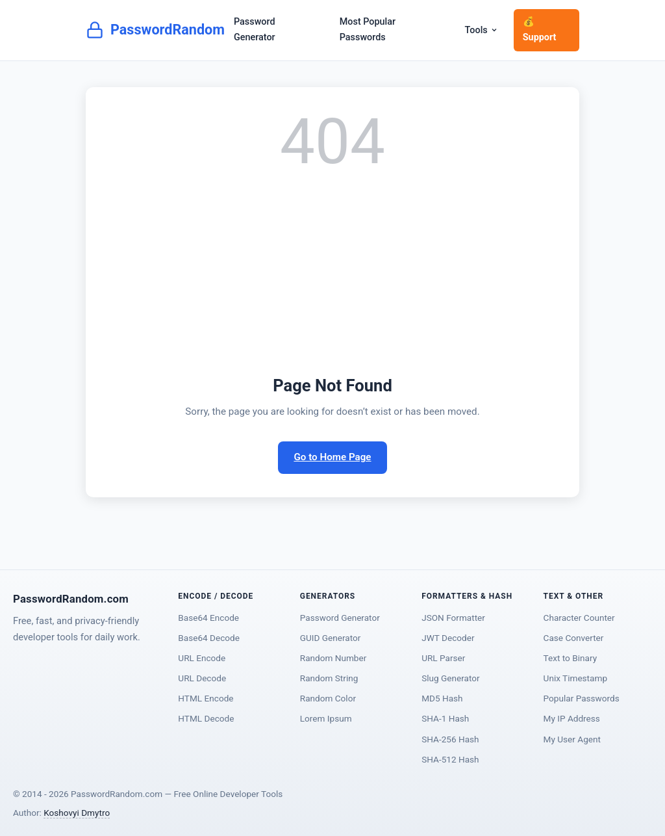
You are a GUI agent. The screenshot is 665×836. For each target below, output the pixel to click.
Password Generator (254, 29)
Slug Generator (450, 678)
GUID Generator (330, 638)
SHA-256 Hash (450, 739)
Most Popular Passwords (367, 29)
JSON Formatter (453, 617)
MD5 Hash (441, 698)
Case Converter (574, 638)
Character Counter (579, 617)
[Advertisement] (332, 274)
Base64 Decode (209, 638)
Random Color (328, 698)
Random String (329, 678)
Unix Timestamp (575, 678)
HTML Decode (206, 718)
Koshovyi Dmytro (77, 812)
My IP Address (572, 718)
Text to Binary (570, 658)
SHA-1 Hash (445, 718)
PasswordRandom (155, 30)
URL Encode (201, 658)
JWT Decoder (447, 638)
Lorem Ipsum (326, 718)
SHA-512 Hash (450, 759)
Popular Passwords (582, 698)
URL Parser (443, 658)
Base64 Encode (208, 617)
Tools (481, 30)
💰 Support (540, 29)
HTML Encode (205, 698)
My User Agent (572, 739)
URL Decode (202, 678)
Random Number (333, 658)
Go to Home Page (332, 457)
